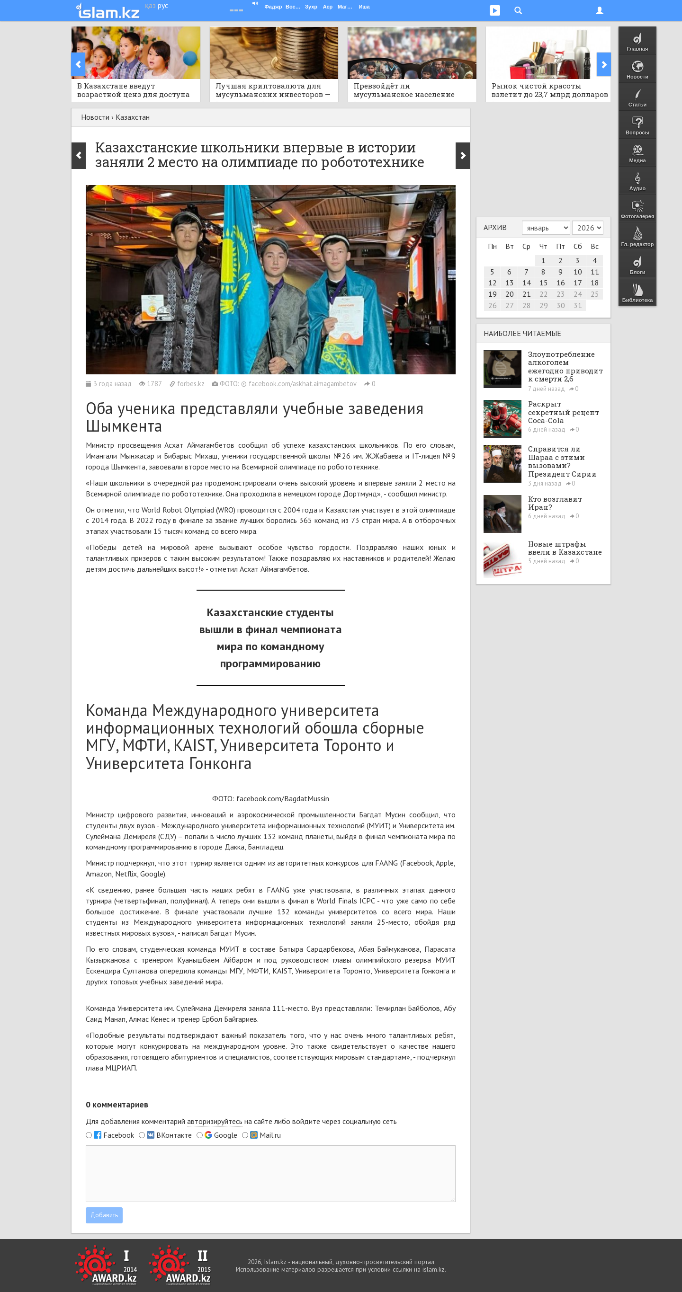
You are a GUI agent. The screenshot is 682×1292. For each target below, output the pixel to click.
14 (526, 282)
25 (595, 294)
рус (163, 5)
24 (578, 294)
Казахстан (133, 117)
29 (543, 305)
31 (578, 305)
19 (492, 294)
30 (560, 305)
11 (595, 271)
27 (509, 305)
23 (560, 294)
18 (595, 282)
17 (578, 282)
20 (509, 294)
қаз (150, 5)
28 (526, 305)
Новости (95, 117)
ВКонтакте (174, 1135)
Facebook (118, 1135)
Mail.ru (270, 1135)
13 (509, 282)
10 (578, 271)
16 (560, 282)
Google (225, 1135)
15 (543, 282)
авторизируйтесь (214, 1121)
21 (526, 294)
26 (492, 305)
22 (543, 294)
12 (492, 282)
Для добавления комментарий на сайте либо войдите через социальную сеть (241, 1121)
